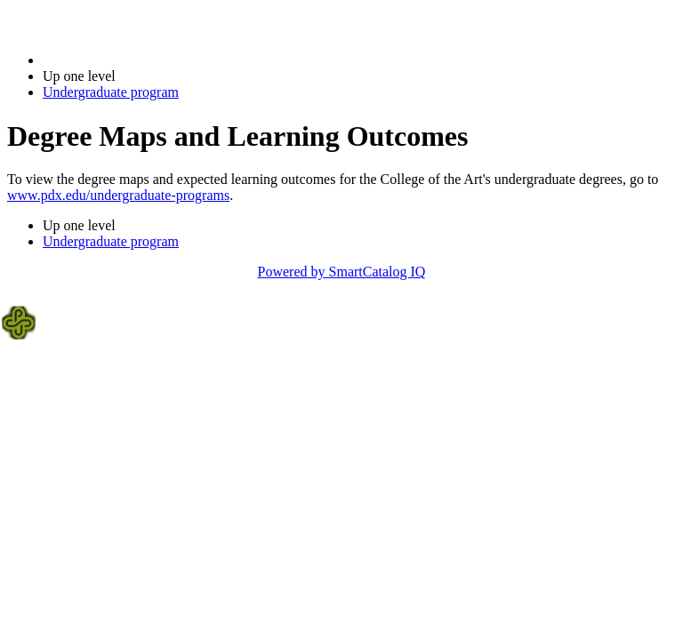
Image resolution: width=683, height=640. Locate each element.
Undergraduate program (111, 92)
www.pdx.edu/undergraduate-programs (118, 195)
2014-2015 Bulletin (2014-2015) (136, 60)
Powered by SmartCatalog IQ (342, 271)
